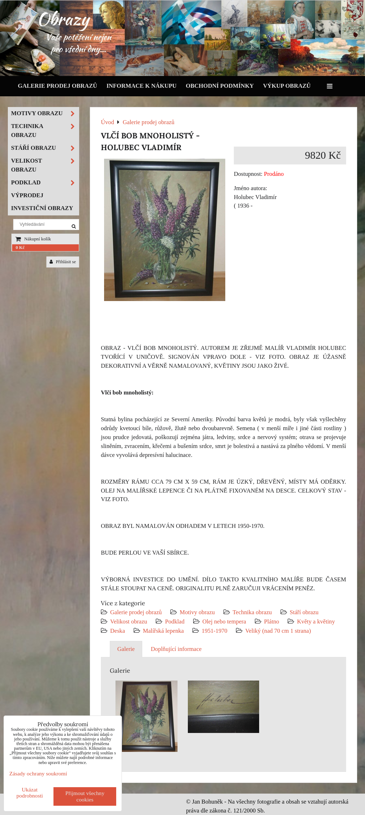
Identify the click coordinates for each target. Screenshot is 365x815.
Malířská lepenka (163, 630)
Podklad (175, 621)
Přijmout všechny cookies (84, 796)
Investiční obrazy (42, 208)
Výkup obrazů (286, 85)
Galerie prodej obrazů (57, 85)
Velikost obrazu (128, 621)
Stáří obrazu (304, 612)
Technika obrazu (252, 612)
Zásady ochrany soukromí (38, 773)
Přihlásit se (63, 261)
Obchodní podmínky (220, 85)
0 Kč (20, 247)
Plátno (271, 621)
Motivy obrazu (197, 612)
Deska (117, 630)
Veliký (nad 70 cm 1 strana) (278, 630)
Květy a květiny (316, 621)
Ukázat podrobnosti (29, 792)
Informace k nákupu (142, 85)
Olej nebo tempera (224, 621)
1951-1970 (214, 630)
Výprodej (27, 195)
